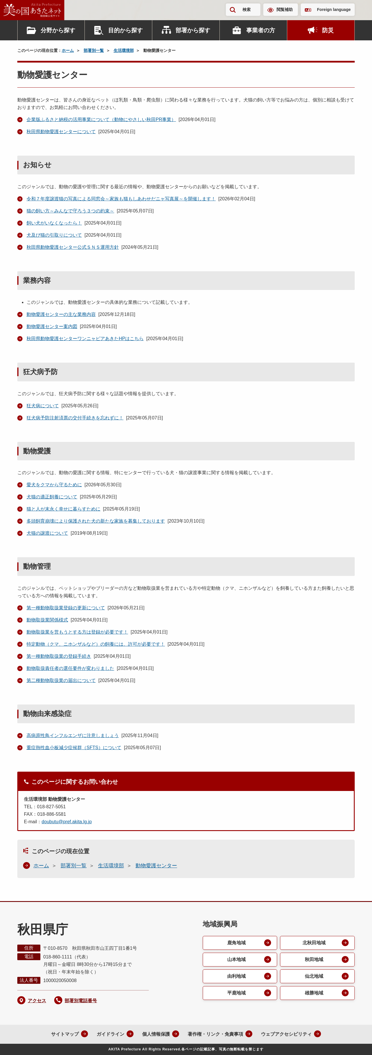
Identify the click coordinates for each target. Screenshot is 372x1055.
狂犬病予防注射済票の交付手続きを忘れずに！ (75, 417)
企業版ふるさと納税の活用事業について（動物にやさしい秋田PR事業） (101, 119)
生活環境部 (124, 50)
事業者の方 (260, 30)
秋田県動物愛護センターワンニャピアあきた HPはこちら (85, 338)
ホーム (68, 50)
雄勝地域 (314, 992)
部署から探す (193, 30)
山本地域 (236, 959)
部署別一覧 (94, 50)
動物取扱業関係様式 (47, 619)
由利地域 (236, 976)
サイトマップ (65, 1034)
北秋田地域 (314, 942)
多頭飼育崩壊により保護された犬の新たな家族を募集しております (96, 521)
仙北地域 (314, 976)
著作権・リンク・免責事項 (215, 1034)
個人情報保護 (156, 1034)
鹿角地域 (236, 942)
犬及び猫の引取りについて (54, 235)
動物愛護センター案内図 (52, 326)
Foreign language (334, 9)
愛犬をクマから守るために (54, 484)
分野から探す (58, 30)
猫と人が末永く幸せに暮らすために (63, 508)
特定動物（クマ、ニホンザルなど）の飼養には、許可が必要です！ (96, 644)
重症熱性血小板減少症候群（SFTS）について (74, 747)
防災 (328, 30)
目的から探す (125, 30)
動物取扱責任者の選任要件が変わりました (70, 668)
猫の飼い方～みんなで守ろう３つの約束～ (70, 210)
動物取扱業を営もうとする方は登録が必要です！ (77, 632)
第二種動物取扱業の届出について (61, 680)
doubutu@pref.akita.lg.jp (67, 821)
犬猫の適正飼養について (52, 496)
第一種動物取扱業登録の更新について (66, 607)
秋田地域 (314, 959)
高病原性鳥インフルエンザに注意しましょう (73, 735)
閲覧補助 (285, 9)
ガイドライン (110, 1034)
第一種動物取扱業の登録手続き (59, 656)
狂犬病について (43, 405)
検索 (247, 9)
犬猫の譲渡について (47, 533)
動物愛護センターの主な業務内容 (61, 314)
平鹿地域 (236, 992)
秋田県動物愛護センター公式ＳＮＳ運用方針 (73, 247)
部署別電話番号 (81, 1000)
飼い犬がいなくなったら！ (54, 223)
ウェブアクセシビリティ (286, 1034)
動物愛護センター (156, 866)
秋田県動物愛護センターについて (61, 131)
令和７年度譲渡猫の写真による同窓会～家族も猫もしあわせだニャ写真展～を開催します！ (121, 198)
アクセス (37, 1000)
